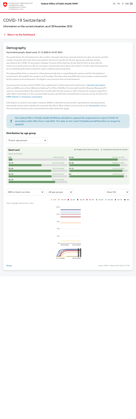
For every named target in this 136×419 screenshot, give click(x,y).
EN (131, 3)
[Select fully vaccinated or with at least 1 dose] (25, 192)
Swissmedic (94, 106)
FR (118, 3)
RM (127, 3)
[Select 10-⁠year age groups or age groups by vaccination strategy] (27, 140)
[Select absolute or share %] (117, 192)
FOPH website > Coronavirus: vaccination (24, 97)
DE (114, 3)
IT (123, 3)
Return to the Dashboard (19, 34)
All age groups (56, 192)
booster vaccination (96, 85)
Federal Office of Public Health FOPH (59, 3)
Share (9, 265)
